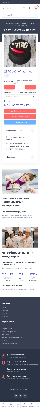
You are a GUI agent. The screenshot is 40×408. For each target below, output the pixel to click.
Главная (8, 23)
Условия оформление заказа (12, 337)
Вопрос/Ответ (7, 329)
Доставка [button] (20, 157)
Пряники (4, 313)
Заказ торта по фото (9, 343)
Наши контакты (20, 122)
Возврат (5, 340)
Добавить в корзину (20, 111)
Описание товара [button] (20, 131)
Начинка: (7, 92)
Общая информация (9, 332)
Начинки (5, 316)
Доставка (5, 334)
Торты (4, 307)
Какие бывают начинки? (27, 92)
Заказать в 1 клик (20, 116)
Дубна (23, 389)
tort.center (6, 8)
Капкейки (5, 310)
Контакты (5, 2)
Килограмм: (8, 82)
